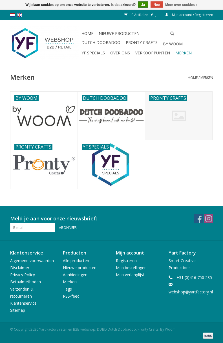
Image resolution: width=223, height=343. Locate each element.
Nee (157, 5)
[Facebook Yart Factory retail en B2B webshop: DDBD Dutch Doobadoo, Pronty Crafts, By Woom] (198, 218)
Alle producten (76, 260)
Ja (143, 5)
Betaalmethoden (25, 281)
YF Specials (93, 53)
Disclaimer (19, 267)
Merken (183, 53)
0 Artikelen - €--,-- (141, 14)
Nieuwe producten (119, 33)
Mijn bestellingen (131, 267)
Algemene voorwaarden (32, 260)
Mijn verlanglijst (130, 274)
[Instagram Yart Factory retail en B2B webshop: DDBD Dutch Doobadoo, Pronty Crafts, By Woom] (208, 218)
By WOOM (173, 44)
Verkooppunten (152, 53)
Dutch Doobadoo (100, 42)
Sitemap (17, 310)
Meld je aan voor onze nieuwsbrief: (53, 219)
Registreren (126, 260)
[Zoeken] (186, 33)
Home (87, 33)
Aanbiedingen (75, 274)
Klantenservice (23, 303)
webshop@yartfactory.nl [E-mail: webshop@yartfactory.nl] (191, 292)
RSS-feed (71, 296)
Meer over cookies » (181, 5)
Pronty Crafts (142, 42)
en (19, 15)
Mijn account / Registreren (189, 14)
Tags (67, 289)
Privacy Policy (22, 274)
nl (12, 15)
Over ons (120, 53)
